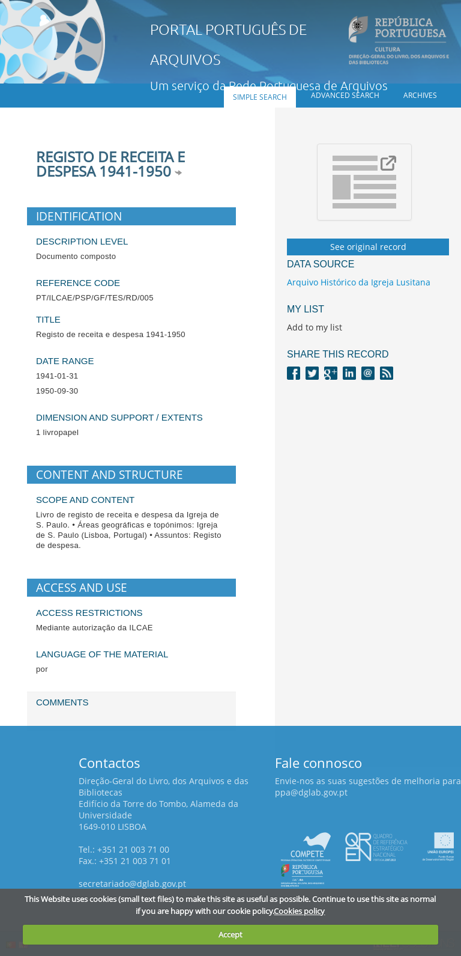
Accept (230, 934)
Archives (420, 95)
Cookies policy (299, 911)
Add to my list (314, 327)
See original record (368, 246)
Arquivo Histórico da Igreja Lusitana (358, 282)
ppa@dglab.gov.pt (311, 792)
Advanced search (345, 95)
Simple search (260, 97)
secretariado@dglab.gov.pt (132, 883)
